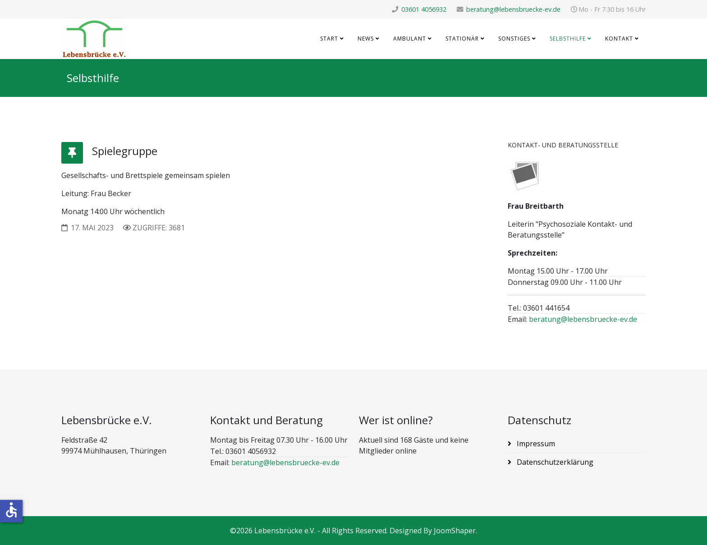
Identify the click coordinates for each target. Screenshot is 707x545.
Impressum (535, 444)
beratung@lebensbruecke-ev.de (513, 9)
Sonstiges (514, 38)
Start (329, 38)
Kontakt (619, 38)
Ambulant (409, 38)
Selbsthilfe (568, 38)
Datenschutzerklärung (554, 462)
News (366, 38)
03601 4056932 (423, 9)
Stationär (462, 38)
